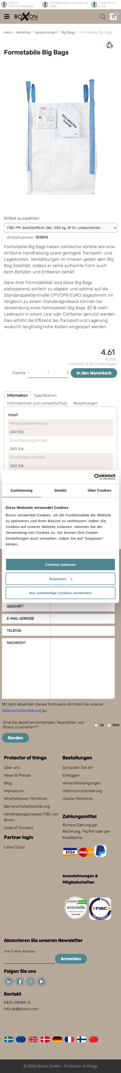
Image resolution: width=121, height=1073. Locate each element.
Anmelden (71, 958)
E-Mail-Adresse (20, 619)
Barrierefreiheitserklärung (27, 806)
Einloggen (71, 775)
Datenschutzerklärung (21, 710)
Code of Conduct (18, 827)
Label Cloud (14, 847)
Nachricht (16, 643)
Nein (113, 725)
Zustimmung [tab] (21, 490)
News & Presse (17, 775)
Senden (15, 737)
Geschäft (15, 606)
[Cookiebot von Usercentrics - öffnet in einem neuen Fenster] (94, 477)
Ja (99, 725)
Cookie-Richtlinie (77, 798)
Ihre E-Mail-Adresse (19, 951)
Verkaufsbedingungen (81, 783)
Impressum (14, 790)
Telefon (14, 631)
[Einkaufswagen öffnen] (113, 16)
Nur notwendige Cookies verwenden (60, 593)
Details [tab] (60, 490)
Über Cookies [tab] (100, 490)
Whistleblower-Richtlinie (25, 798)
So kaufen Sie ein (77, 767)
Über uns (12, 767)
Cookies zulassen (60, 564)
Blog (8, 783)
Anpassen (60, 579)
